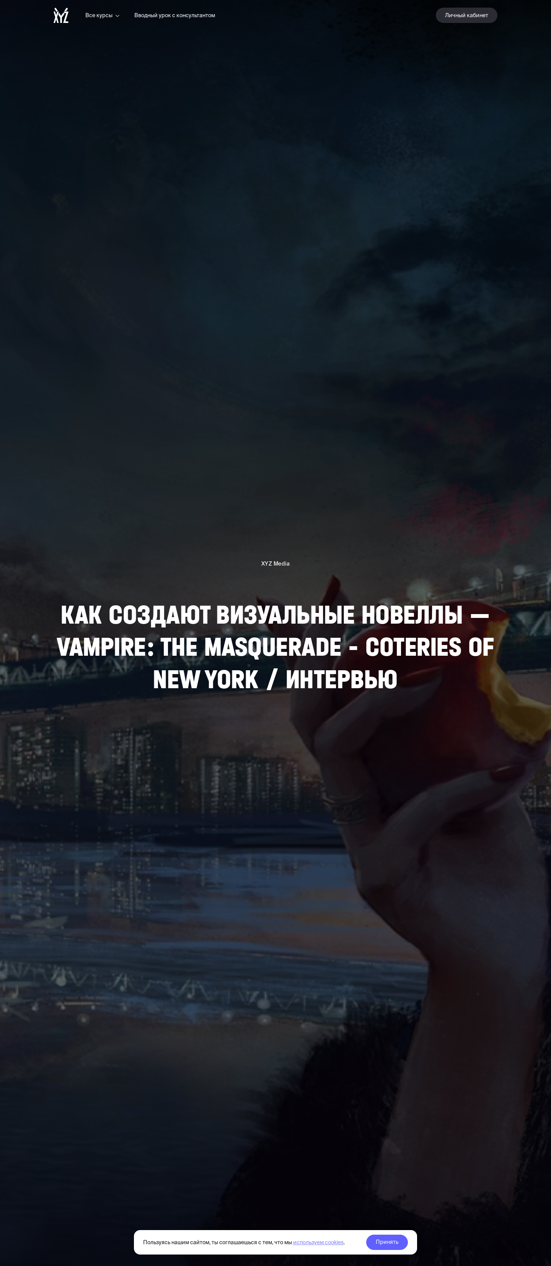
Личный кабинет (466, 15)
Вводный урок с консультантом (174, 15)
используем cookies (318, 1242)
